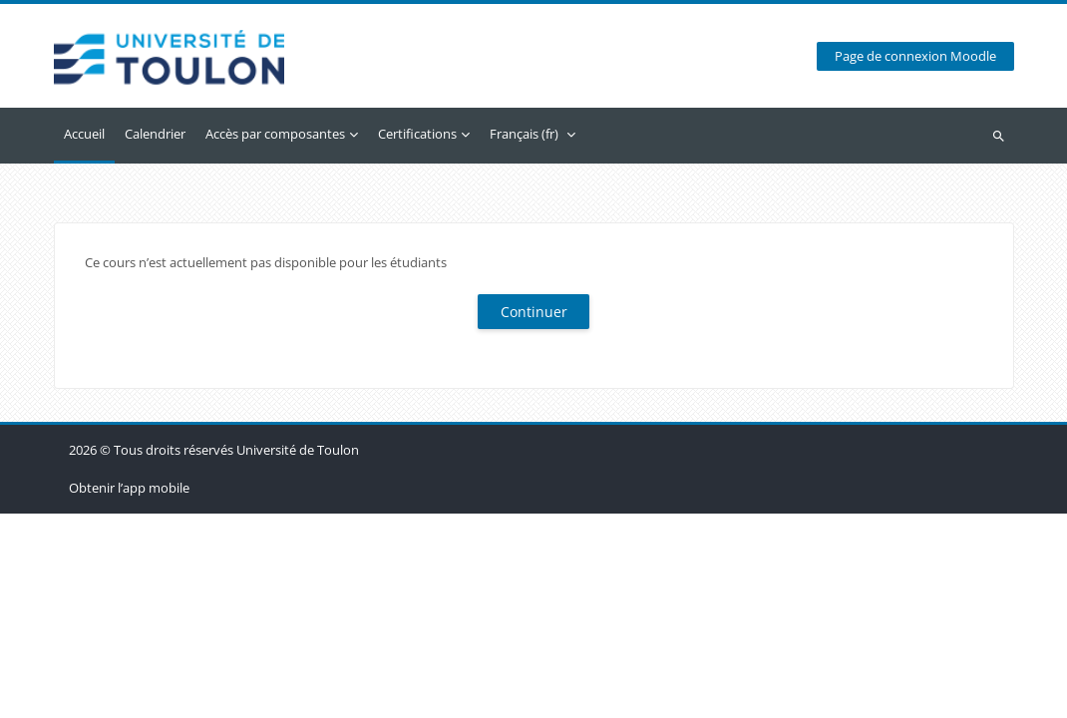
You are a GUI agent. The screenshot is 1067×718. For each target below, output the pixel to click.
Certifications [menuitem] (417, 134)
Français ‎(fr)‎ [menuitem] (524, 134)
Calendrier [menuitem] (155, 134)
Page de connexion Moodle (915, 56)
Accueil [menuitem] (84, 134)
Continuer (534, 311)
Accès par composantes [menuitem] (275, 134)
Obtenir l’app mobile (129, 692)
